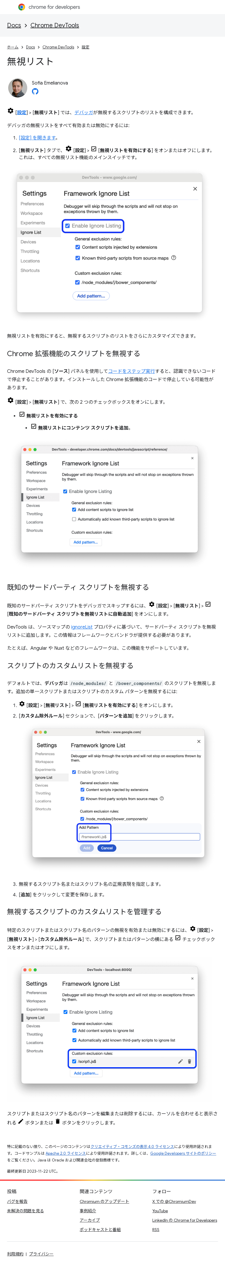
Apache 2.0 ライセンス (66, 1153)
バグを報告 (17, 1201)
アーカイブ (90, 1220)
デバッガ (83, 113)
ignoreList (82, 627)
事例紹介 (88, 1210)
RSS (155, 1229)
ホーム (12, 47)
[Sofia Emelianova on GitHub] (35, 93)
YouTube (160, 1210)
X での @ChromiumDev (174, 1201)
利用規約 (15, 1254)
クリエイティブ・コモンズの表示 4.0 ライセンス (132, 1146)
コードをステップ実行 (131, 371)
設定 (85, 47)
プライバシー (41, 1254)
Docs (14, 25)
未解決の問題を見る (25, 1210)
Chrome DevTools (54, 25)
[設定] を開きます (37, 138)
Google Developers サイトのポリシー (183, 1153)
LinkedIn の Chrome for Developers (184, 1220)
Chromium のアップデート (104, 1201)
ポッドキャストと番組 (100, 1229)
